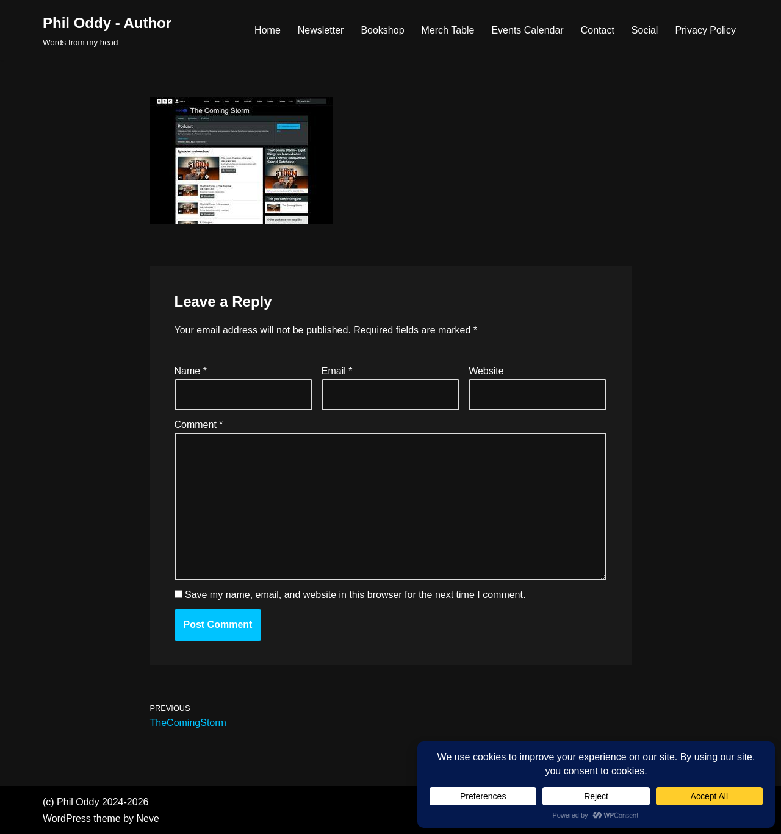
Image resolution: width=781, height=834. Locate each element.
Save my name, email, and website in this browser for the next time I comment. (355, 595)
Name (191, 371)
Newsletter (321, 30)
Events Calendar (527, 30)
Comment (199, 424)
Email (337, 371)
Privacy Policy (705, 30)
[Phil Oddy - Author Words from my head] (107, 30)
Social (645, 30)
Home (267, 30)
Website (486, 371)
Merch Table (448, 30)
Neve (148, 818)
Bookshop (382, 30)
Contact (597, 30)
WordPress (67, 818)
